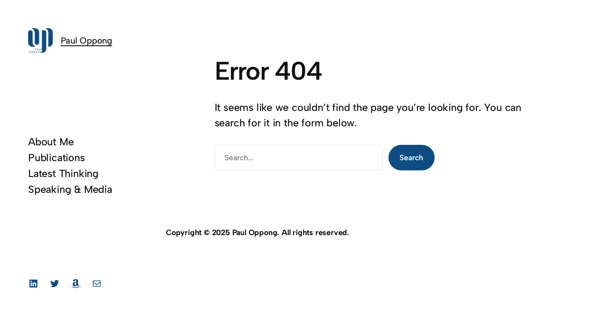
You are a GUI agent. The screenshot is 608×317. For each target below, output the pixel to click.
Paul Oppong (86, 40)
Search (411, 157)
